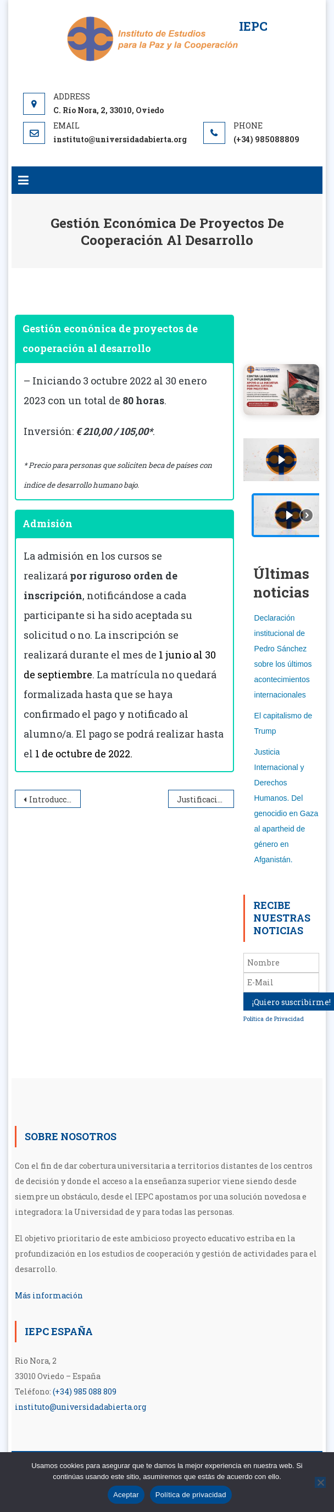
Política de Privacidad (273, 1019)
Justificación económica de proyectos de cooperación (205, 799)
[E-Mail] (281, 982)
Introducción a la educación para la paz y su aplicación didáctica (55, 799)
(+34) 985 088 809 (84, 1391)
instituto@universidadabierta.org (80, 1407)
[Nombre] (281, 963)
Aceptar (126, 1495)
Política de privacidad (190, 1495)
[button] (289, 515)
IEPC (253, 26)
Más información (49, 1295)
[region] (281, 489)
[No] (320, 1482)
